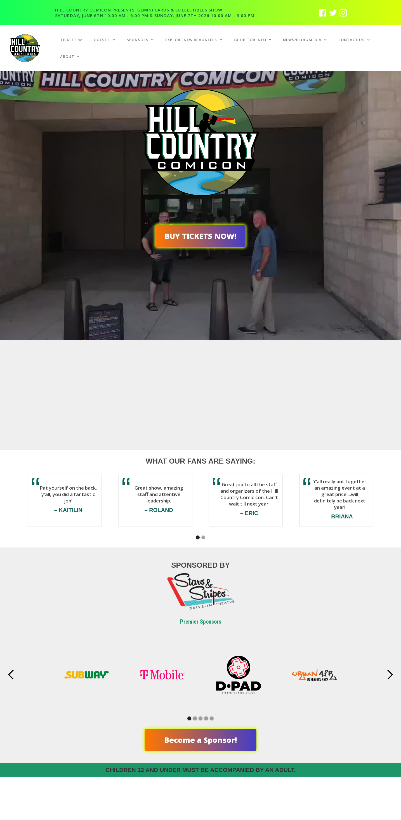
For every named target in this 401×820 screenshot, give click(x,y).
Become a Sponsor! (200, 740)
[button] (71, 39)
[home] (32, 48)
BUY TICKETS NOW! (200, 236)
